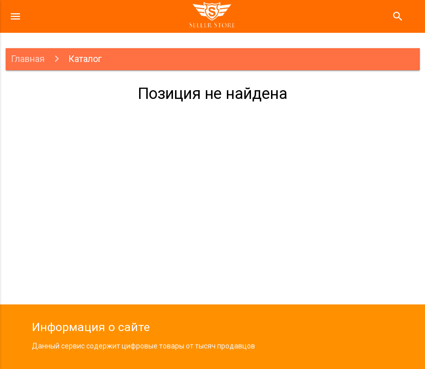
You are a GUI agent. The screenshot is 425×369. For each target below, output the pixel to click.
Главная (28, 58)
